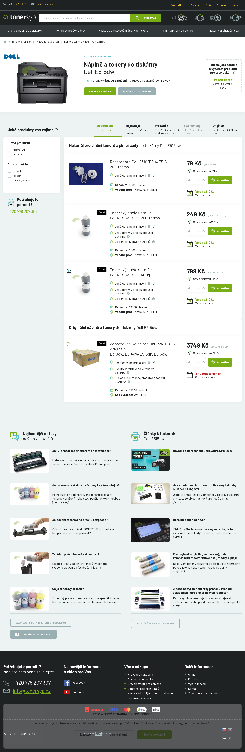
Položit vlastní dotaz (33, 635)
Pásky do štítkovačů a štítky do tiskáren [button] (124, 33)
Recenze (195, 5)
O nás (208, 5)
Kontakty (237, 5)
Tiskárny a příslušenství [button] (224, 33)
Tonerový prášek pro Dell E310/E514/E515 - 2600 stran (135, 215)
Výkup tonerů (197, 684)
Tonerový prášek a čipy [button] (70, 33)
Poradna (221, 5)
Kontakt (193, 688)
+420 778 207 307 (16, 3)
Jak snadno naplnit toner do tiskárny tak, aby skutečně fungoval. (204, 487)
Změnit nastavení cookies (204, 693)
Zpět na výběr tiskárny (100, 56)
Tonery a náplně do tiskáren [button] (24, 33)
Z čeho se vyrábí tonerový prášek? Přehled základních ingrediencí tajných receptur (202, 590)
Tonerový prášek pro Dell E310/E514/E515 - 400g (132, 272)
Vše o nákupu (178, 5)
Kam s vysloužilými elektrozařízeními (151, 693)
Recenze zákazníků (140, 698)
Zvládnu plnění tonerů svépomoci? (75, 554)
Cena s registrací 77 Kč (205, 170)
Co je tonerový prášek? (68, 588)
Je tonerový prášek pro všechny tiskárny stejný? (86, 485)
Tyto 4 (88, 80)
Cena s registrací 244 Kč (205, 221)
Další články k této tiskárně (155, 623)
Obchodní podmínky (140, 679)
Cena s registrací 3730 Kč (206, 352)
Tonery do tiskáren (21, 41)
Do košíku (220, 180)
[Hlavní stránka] (19, 18)
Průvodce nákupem (140, 674)
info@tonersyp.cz (45, 3)
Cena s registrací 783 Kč (205, 278)
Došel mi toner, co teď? (189, 519)
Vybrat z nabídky (100, 91)
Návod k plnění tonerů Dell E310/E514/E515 (202, 451)
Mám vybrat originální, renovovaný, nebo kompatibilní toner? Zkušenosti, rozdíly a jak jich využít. (206, 556)
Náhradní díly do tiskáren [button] (179, 33)
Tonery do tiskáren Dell (47, 41)
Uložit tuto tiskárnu (137, 91)
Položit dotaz (223, 79)
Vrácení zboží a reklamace (144, 684)
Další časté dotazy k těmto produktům (41, 622)
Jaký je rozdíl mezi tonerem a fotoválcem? (81, 451)
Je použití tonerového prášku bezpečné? (80, 519)
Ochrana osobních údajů (143, 688)
